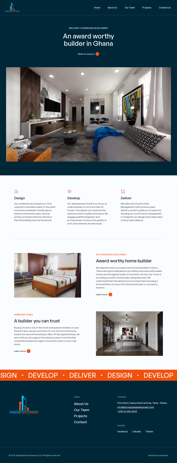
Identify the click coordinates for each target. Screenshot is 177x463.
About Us (112, 7)
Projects (146, 7)
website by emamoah (158, 455)
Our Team (130, 7)
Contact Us (165, 7)
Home (97, 7)
